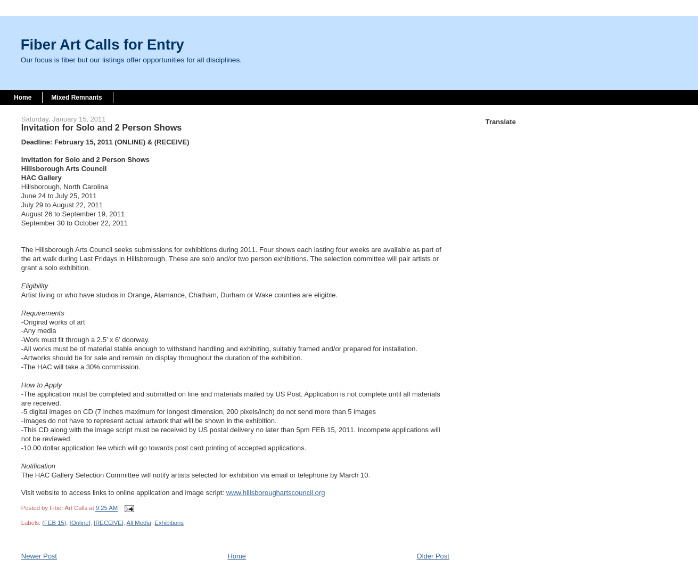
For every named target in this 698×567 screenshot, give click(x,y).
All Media (139, 523)
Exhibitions (169, 523)
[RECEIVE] (109, 523)
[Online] (80, 523)
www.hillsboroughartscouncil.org (275, 493)
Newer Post (39, 556)
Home (22, 97)
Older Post (433, 556)
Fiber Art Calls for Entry (102, 44)
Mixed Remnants (76, 97)
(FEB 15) (54, 523)
